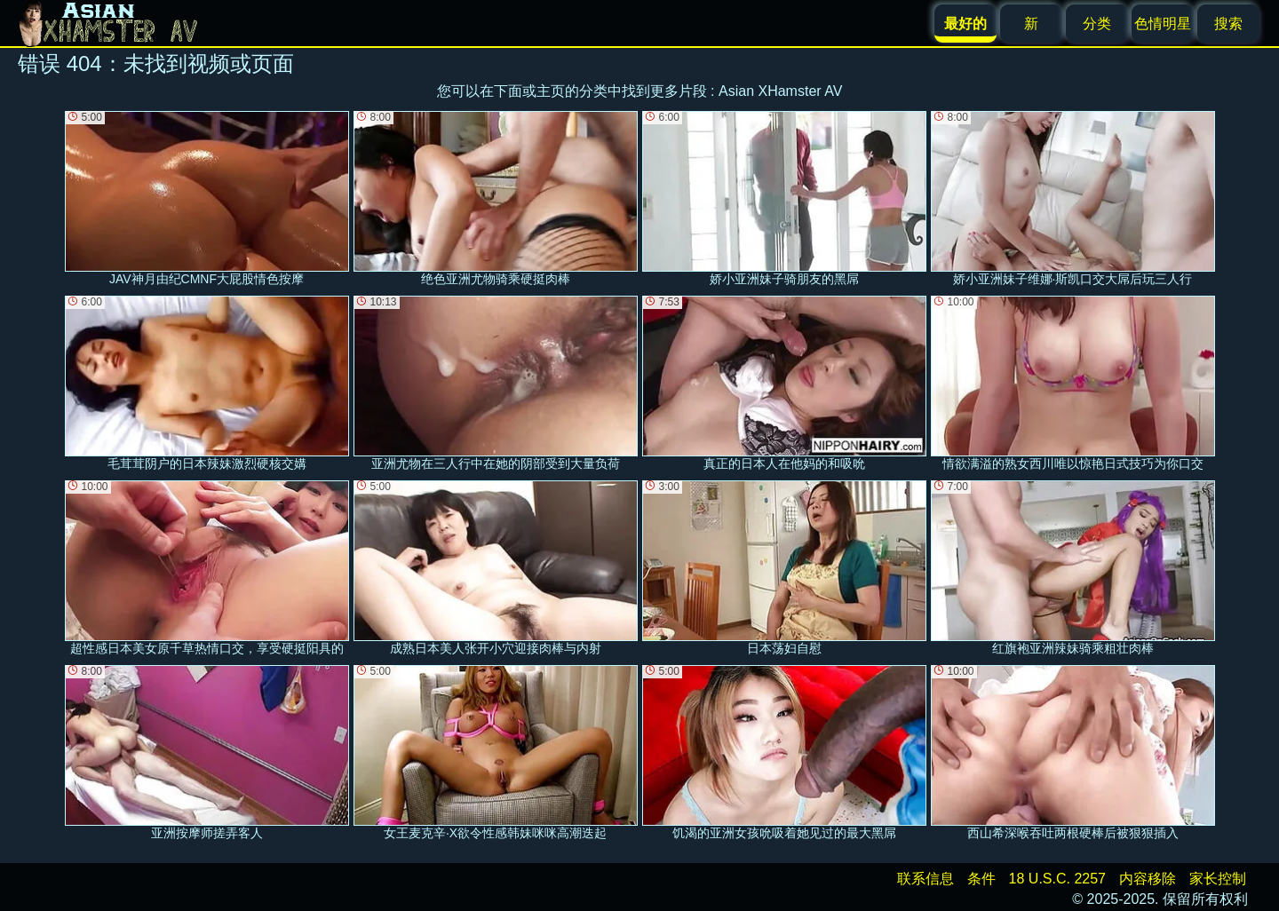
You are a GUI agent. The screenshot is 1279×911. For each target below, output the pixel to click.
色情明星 (1162, 23)
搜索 (1228, 23)
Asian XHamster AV (780, 91)
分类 (1097, 23)
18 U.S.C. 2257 (1057, 878)
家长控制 (1217, 878)
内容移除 (1147, 878)
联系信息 (925, 878)
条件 (981, 878)
